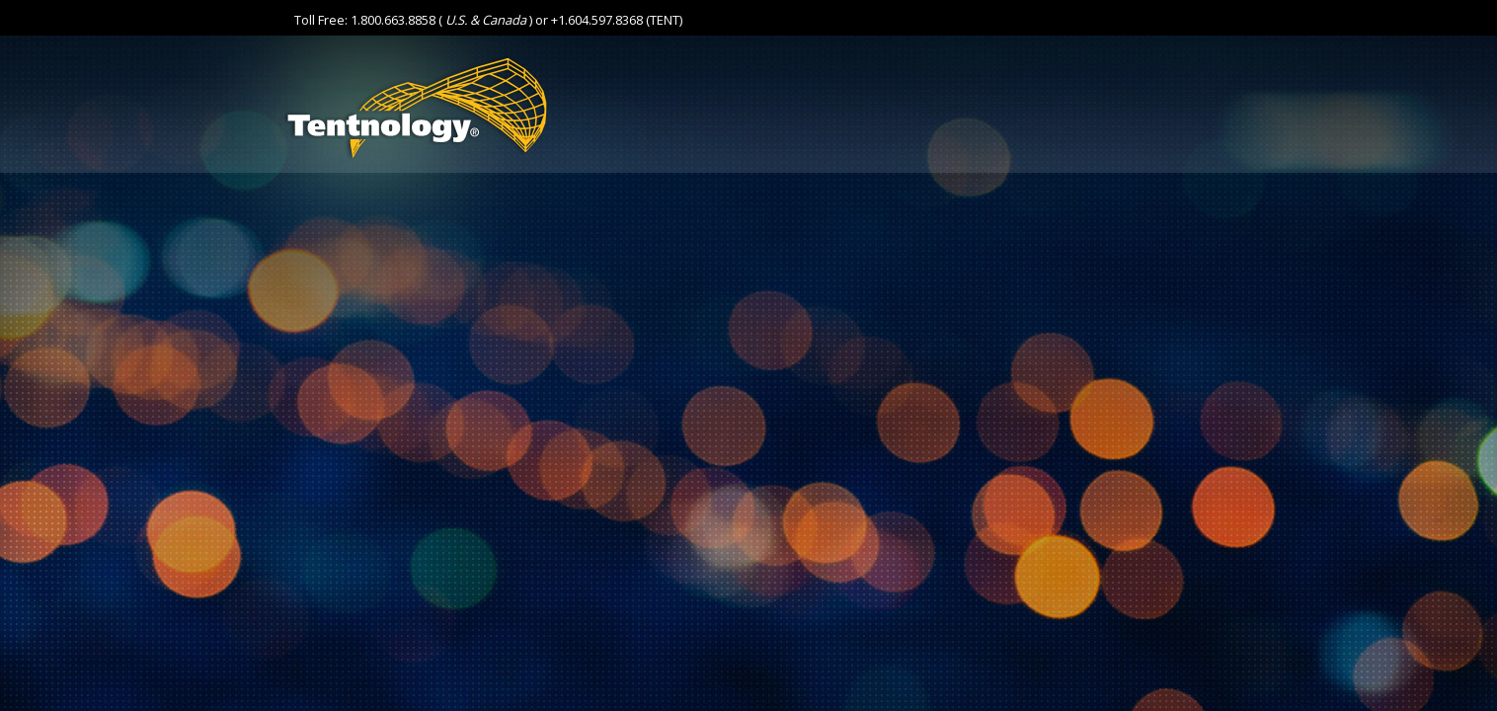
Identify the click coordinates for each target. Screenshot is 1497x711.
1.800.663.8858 (393, 20)
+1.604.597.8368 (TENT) (616, 20)
